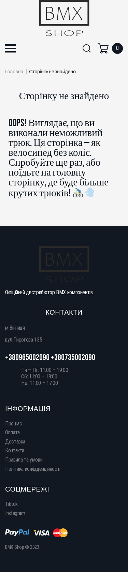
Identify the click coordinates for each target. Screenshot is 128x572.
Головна (14, 72)
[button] (10, 49)
